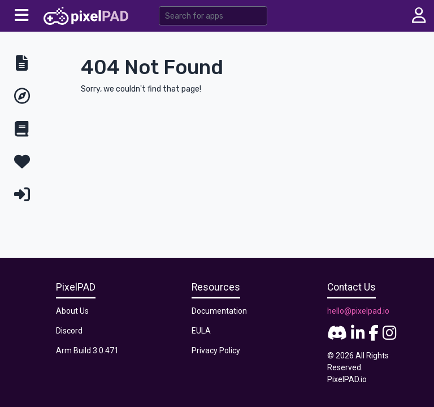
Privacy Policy (216, 350)
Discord (69, 330)
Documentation (219, 310)
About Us (72, 310)
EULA (201, 330)
